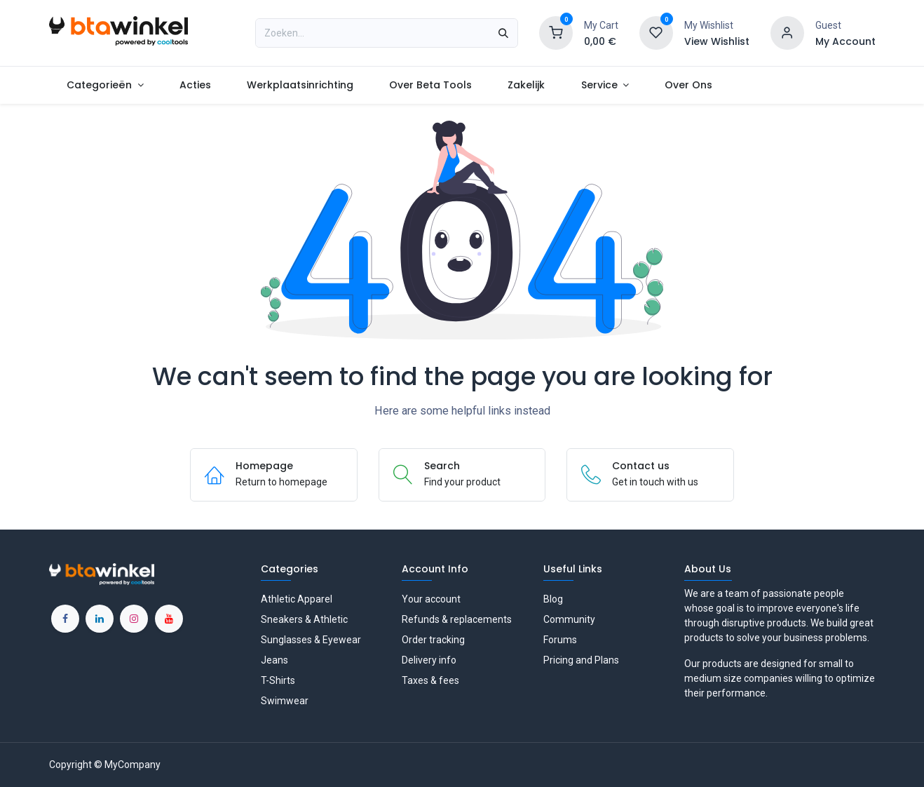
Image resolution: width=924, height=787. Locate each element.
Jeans (274, 660)
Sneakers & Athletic (304, 619)
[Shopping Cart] (556, 32)
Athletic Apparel (296, 599)
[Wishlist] (656, 32)
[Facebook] (65, 619)
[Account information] (787, 32)
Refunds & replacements (457, 619)
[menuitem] (105, 85)
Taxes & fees (430, 680)
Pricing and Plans (581, 660)
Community (569, 619)
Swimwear (284, 700)
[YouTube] (169, 619)
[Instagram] (134, 619)
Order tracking (433, 639)
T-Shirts (278, 680)
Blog (553, 599)
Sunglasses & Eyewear (311, 639)
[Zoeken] (503, 33)
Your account (431, 599)
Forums (560, 639)
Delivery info (429, 660)
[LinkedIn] (100, 619)
